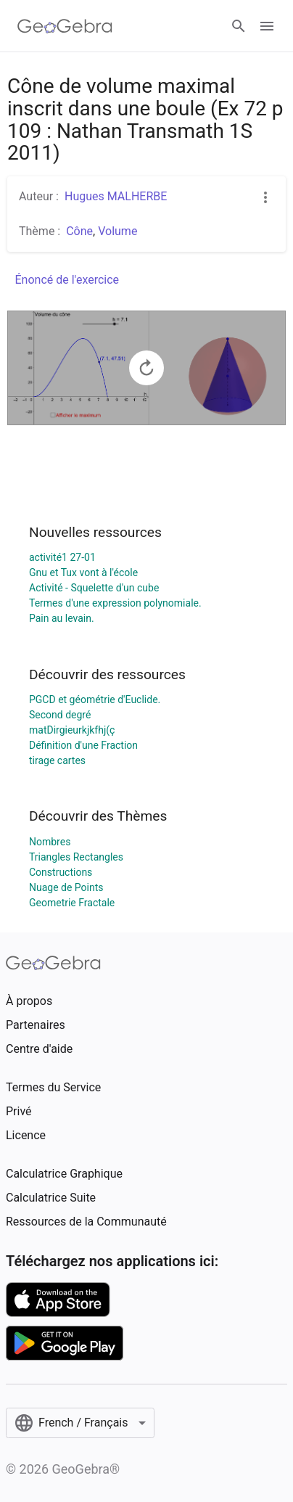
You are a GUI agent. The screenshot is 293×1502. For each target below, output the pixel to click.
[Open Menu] (267, 26)
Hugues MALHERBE (116, 196)
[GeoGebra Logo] (64, 26)
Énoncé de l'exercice (67, 280)
